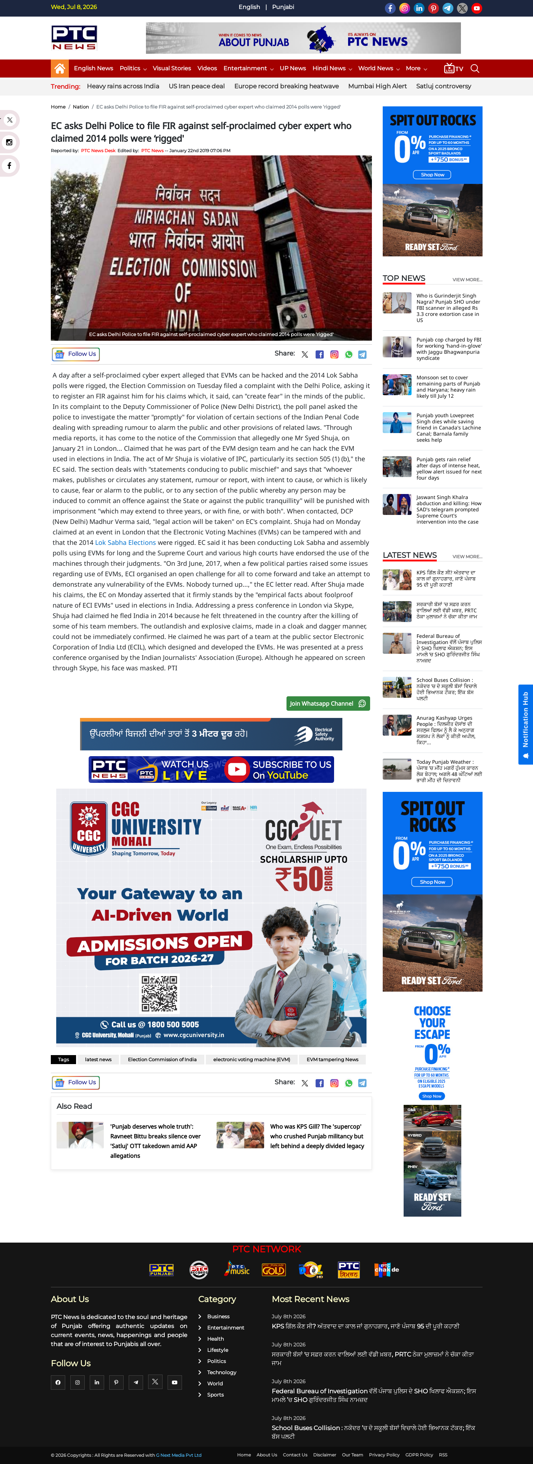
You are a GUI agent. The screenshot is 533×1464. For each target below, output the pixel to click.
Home (58, 107)
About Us (267, 1455)
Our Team (352, 1455)
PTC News (152, 150)
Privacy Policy (384, 1455)
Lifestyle (213, 1350)
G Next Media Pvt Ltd (178, 1455)
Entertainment (248, 68)
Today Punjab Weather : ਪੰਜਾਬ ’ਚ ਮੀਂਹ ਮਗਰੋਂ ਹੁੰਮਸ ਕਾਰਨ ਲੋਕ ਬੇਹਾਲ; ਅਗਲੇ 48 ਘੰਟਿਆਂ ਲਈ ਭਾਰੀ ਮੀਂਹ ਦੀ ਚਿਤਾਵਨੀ (449, 771)
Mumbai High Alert (377, 86)
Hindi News (332, 68)
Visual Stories (172, 68)
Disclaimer (324, 1455)
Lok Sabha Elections (125, 542)
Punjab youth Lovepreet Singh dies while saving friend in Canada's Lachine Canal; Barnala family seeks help (449, 427)
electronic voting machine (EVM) (251, 1059)
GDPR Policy (419, 1455)
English (249, 7)
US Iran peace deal (197, 86)
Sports (211, 1395)
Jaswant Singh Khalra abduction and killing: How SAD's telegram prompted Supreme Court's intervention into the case (449, 509)
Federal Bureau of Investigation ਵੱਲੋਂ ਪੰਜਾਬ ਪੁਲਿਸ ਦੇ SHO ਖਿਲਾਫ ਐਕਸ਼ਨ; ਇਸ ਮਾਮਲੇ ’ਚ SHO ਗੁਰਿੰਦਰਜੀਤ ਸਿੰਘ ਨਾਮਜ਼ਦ (449, 648)
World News (378, 68)
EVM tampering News (332, 1059)
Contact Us (295, 1455)
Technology (217, 1372)
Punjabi (283, 7)
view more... (468, 279)
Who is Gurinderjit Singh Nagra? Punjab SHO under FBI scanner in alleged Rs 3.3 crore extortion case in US (448, 307)
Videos (207, 68)
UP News (293, 68)
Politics (133, 68)
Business (214, 1316)
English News (93, 68)
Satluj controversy (443, 86)
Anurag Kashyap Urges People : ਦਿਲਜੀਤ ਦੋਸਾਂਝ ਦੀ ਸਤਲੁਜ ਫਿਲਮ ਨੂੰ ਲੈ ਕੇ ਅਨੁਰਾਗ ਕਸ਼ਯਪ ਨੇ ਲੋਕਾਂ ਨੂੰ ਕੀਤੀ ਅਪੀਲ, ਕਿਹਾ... (446, 730)
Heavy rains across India (123, 86)
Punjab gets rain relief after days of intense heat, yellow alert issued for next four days (449, 468)
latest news (98, 1059)
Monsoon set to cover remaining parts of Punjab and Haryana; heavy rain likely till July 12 (448, 386)
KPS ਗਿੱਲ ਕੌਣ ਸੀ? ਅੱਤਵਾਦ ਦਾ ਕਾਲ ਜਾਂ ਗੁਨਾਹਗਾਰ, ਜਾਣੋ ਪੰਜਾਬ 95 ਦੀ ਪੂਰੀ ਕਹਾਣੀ (446, 578)
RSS (443, 1455)
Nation (81, 107)
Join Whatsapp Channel (329, 703)
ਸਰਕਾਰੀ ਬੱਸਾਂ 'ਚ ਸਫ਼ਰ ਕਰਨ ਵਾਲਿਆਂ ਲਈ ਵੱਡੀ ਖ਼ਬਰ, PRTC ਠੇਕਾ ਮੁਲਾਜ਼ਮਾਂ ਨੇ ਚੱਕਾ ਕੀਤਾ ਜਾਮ (447, 610)
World (210, 1383)
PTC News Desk (98, 150)
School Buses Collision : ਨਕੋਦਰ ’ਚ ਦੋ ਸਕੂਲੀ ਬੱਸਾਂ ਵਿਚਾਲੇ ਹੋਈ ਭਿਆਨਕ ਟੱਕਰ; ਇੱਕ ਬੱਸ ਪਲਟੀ (447, 689)
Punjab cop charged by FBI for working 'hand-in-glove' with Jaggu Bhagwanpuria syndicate (449, 348)
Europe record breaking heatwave (286, 86)
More (416, 68)
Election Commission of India (162, 1059)
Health (211, 1339)
